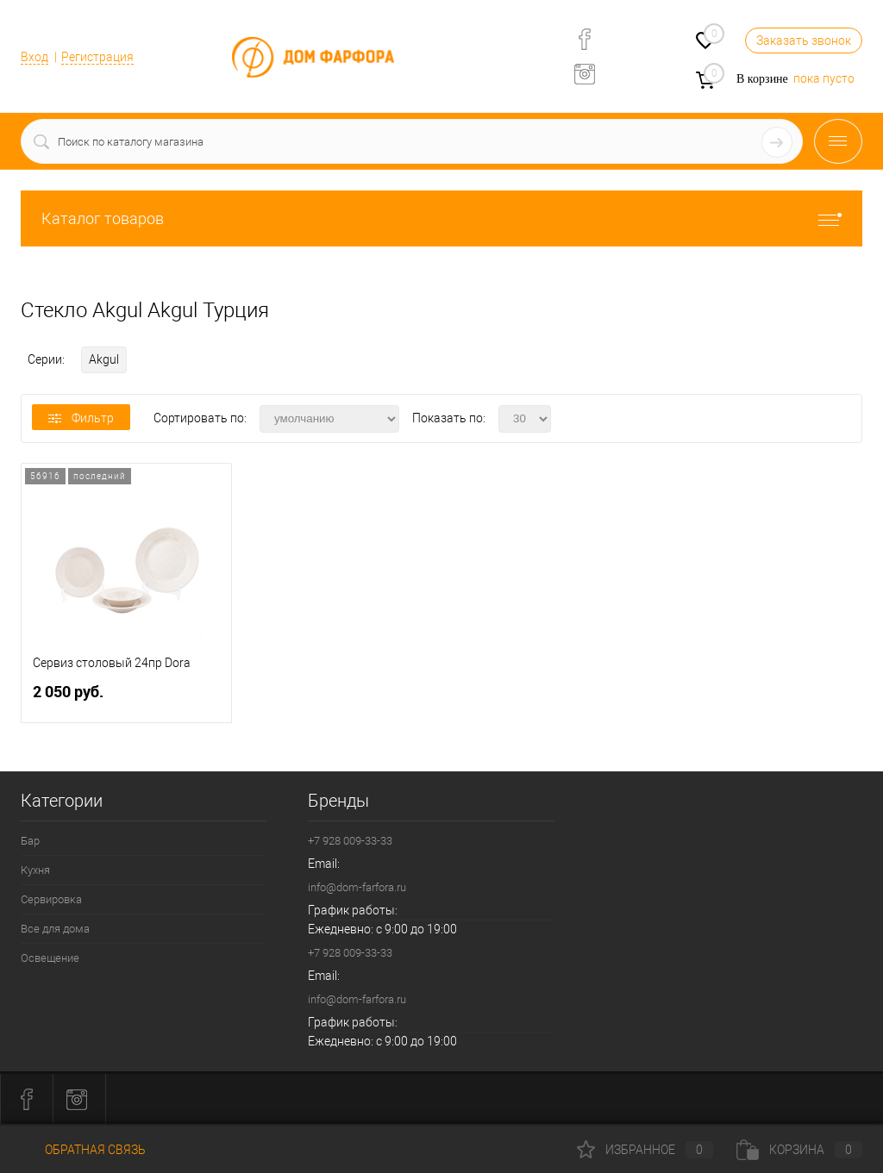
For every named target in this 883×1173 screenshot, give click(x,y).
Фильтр (81, 418)
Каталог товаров (441, 218)
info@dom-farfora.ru (357, 887)
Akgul (104, 359)
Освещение (50, 958)
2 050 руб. (126, 698)
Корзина (799, 1150)
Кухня (35, 870)
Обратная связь (83, 1150)
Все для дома (55, 928)
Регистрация (97, 57)
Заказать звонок (803, 40)
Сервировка (51, 899)
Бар (30, 840)
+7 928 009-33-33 (350, 840)
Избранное (645, 1150)
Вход (34, 57)
